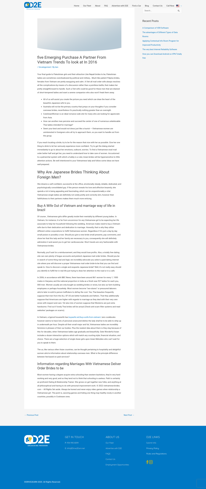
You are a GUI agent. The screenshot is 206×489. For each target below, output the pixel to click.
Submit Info (151, 443)
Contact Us (158, 6)
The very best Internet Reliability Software (160, 49)
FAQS (108, 454)
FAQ (106, 6)
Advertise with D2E (120, 6)
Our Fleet (87, 6)
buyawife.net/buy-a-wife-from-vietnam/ (86, 317)
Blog (147, 6)
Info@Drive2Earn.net (76, 448)
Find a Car (136, 6)
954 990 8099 (73, 443)
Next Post (128, 415)
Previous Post (31, 415)
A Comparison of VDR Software (156, 28)
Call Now (170, 6)
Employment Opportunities (118, 464)
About (97, 6)
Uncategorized (45, 67)
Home (76, 6)
